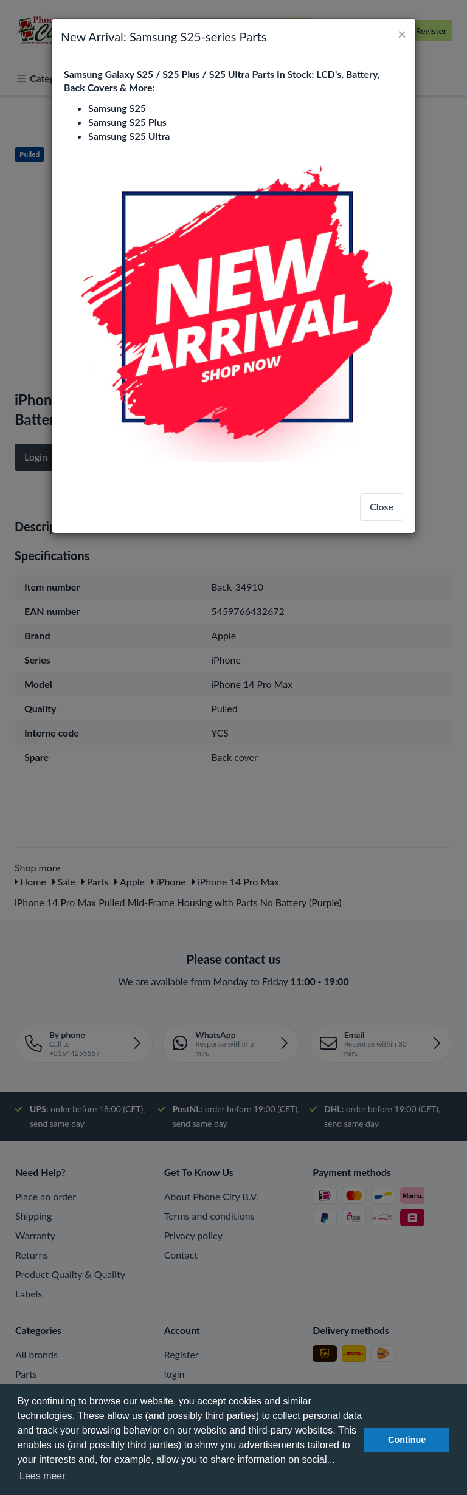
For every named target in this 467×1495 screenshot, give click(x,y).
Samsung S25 (117, 108)
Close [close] (381, 506)
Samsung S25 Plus (127, 122)
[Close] (402, 34)
